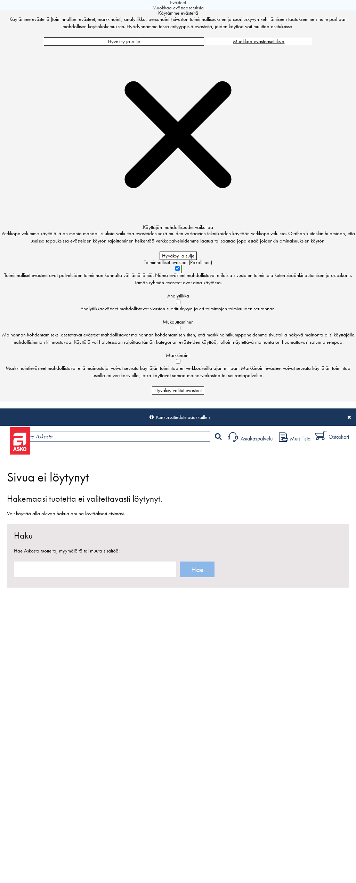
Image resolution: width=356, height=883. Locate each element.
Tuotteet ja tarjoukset (65, 454)
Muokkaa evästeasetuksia (258, 41)
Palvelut (153, 454)
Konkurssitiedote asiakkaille (182, 417)
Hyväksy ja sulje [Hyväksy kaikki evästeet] (124, 41)
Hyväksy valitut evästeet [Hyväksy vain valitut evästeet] (178, 390)
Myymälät (117, 454)
